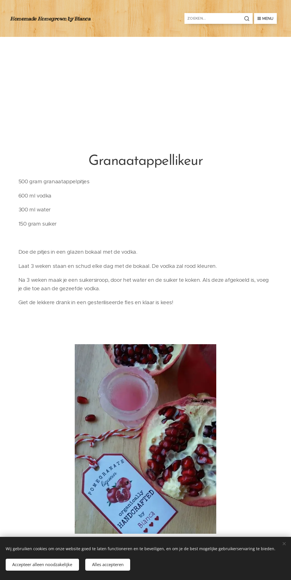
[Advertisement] (145, 79)
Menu (265, 18)
